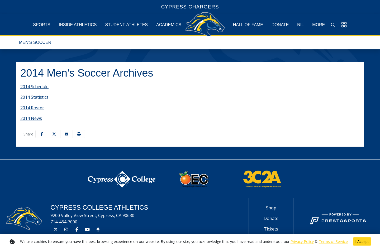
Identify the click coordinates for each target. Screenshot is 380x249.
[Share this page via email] (66, 134)
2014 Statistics (34, 97)
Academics (168, 24)
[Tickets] (271, 229)
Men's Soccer (35, 42)
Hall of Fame (248, 24)
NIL (300, 24)
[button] (42, 24)
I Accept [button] (362, 241)
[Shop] (271, 208)
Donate (280, 24)
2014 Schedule (34, 87)
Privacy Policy (302, 241)
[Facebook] (77, 229)
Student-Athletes (126, 24)
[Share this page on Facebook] (41, 134)
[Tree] (98, 229)
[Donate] (271, 218)
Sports (41, 24)
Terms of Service (333, 241)
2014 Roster (32, 108)
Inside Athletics (78, 24)
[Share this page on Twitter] (54, 134)
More (318, 24)
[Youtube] (87, 229)
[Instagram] (66, 229)
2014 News (31, 118)
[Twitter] (55, 229)
